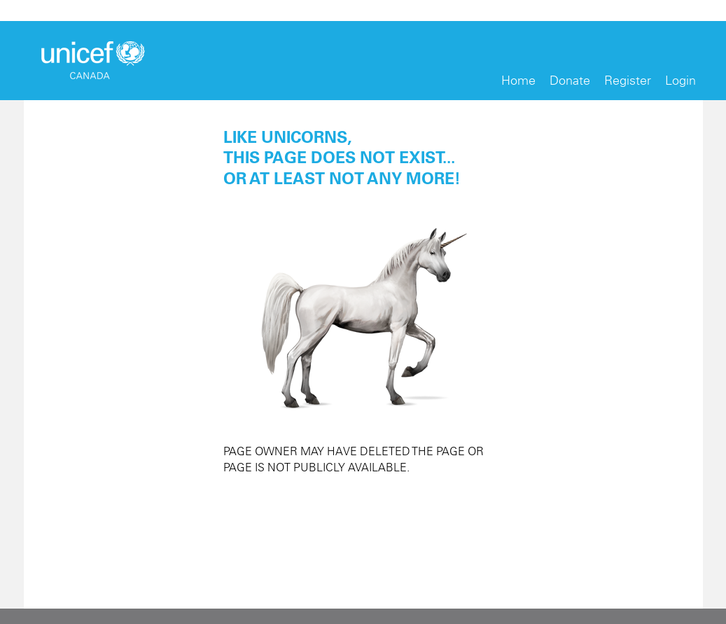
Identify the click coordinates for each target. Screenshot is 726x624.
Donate (570, 80)
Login (680, 80)
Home (518, 80)
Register (627, 80)
